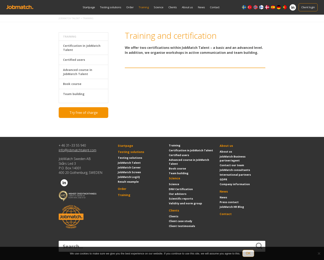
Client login (308, 7)
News (201, 7)
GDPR (223, 179)
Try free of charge (83, 112)
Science (158, 7)
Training (144, 7)
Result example (128, 182)
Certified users (74, 60)
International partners (235, 174)
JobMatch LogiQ (129, 177)
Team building (74, 94)
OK (248, 253)
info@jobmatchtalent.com (77, 150)
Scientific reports (181, 198)
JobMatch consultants (235, 170)
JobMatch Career (129, 167)
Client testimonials (182, 226)
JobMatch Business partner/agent (232, 158)
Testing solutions (110, 7)
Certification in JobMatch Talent (81, 48)
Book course (72, 84)
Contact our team (232, 165)
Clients (172, 7)
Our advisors (177, 194)
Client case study (180, 221)
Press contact (229, 202)
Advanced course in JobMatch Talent (77, 72)
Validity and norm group (185, 203)
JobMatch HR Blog (232, 207)
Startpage (89, 7)
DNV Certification (181, 189)
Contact (214, 7)
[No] (319, 253)
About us (187, 7)
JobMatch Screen (129, 172)
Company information (235, 184)
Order (130, 7)
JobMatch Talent (129, 163)
